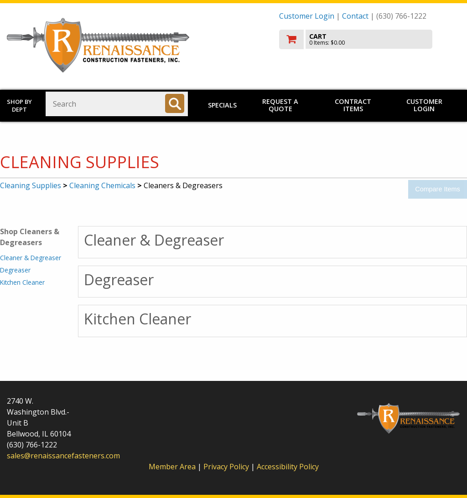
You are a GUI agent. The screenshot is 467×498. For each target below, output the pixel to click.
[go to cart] (369, 39)
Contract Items (353, 105)
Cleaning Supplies (30, 185)
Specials (222, 105)
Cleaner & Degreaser (30, 257)
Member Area (172, 467)
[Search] (174, 103)
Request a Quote (280, 105)
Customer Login (306, 16)
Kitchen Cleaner (22, 282)
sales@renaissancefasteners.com (63, 456)
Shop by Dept (19, 105)
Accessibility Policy (288, 467)
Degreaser (15, 270)
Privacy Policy (227, 467)
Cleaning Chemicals (102, 185)
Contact (355, 16)
